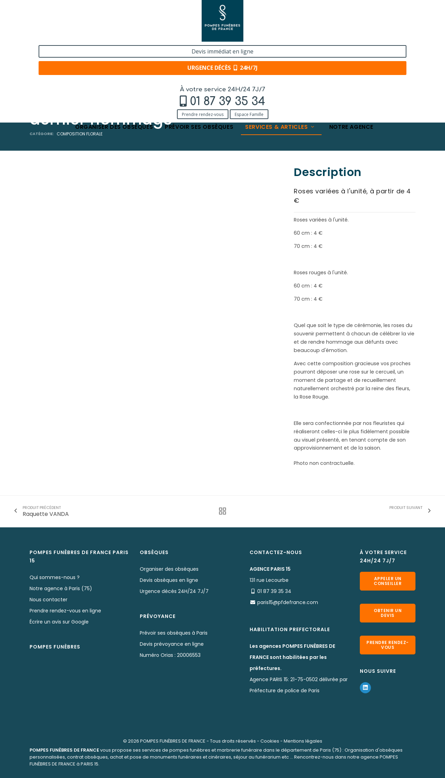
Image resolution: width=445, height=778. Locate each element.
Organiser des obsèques (114, 49)
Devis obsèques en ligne (169, 580)
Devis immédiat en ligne (371, 13)
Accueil (38, 70)
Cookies (269, 741)
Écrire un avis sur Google (59, 621)
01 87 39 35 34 (79, 23)
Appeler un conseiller (388, 581)
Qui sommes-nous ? (55, 577)
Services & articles (280, 49)
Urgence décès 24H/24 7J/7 (174, 591)
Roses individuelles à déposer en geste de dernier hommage (232, 70)
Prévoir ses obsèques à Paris (174, 632)
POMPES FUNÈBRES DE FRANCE (172, 741)
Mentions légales (303, 741)
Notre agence (351, 49)
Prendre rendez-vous (54, 36)
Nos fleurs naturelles (131, 70)
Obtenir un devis (388, 613)
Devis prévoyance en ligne (172, 644)
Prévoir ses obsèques (199, 49)
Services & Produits (77, 70)
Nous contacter (48, 599)
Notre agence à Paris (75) (61, 588)
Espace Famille (100, 36)
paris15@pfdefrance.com (287, 602)
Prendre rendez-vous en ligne (65, 610)
